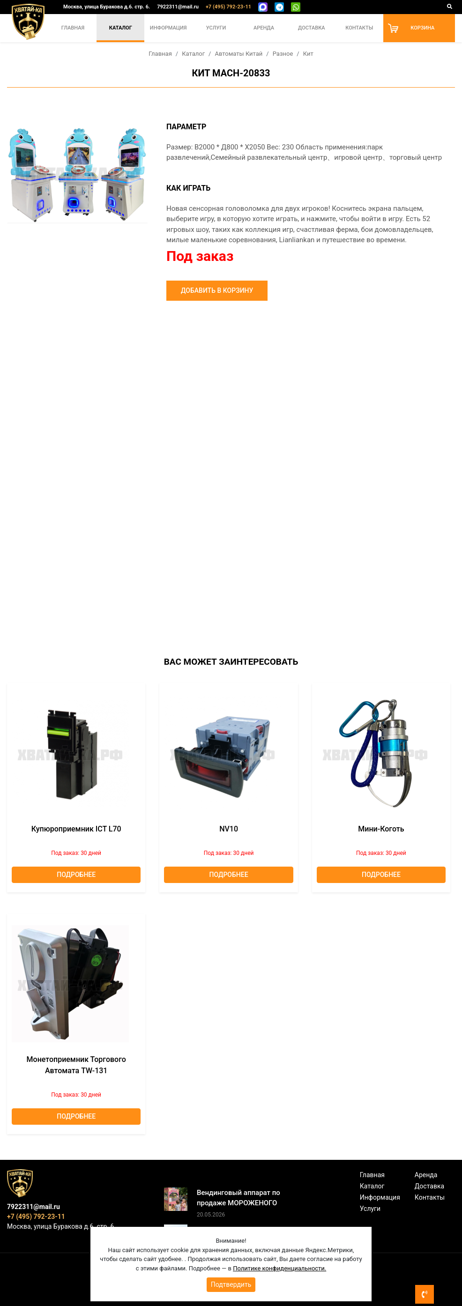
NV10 (228, 828)
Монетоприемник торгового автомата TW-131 (76, 1065)
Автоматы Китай (238, 53)
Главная (73, 28)
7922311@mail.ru (178, 7)
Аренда (263, 28)
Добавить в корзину (217, 290)
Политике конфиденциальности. (279, 1268)
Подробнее (76, 874)
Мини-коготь (381, 828)
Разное (283, 53)
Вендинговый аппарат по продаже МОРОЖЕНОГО (238, 1198)
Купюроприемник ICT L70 (76, 828)
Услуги (216, 28)
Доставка (311, 28)
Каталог (120, 28)
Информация (168, 28)
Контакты (359, 28)
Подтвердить (231, 1284)
